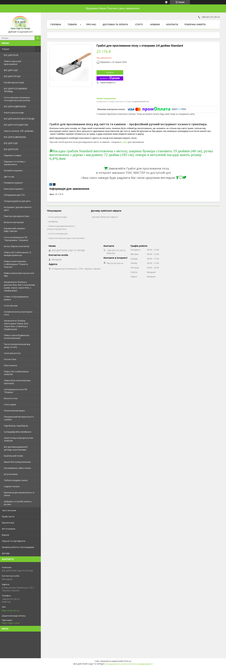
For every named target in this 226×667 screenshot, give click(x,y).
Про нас (91, 24)
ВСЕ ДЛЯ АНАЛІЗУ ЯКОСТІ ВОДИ (19, 118)
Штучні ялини (11, 474)
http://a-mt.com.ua (10, 610)
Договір (6, 553)
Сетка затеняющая (57, 233)
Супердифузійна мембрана (17, 431)
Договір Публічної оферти (105, 216)
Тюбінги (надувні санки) (15, 480)
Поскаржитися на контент (117, 664)
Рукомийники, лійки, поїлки (17, 468)
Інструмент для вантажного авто (18, 208)
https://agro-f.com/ (11, 622)
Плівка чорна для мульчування (12, 62)
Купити (109, 72)
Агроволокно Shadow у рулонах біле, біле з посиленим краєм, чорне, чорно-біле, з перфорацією (19, 286)
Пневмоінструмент (13, 182)
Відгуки (5, 534)
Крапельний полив (13, 455)
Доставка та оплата (115, 24)
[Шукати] (38, 38)
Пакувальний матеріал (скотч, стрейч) (19, 418)
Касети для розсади (14, 112)
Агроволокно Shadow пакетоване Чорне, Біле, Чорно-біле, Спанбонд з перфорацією (16, 325)
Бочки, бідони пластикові (16, 246)
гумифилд (53, 221)
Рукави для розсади (14, 82)
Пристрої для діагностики (16, 216)
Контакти (172, 24)
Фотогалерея (8, 528)
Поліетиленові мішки (14, 410)
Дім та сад (9, 176)
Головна (55, 24)
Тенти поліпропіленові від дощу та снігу (17, 345)
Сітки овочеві (11, 305)
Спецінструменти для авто (17, 201)
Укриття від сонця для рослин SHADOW (18, 439)
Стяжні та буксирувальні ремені (16, 298)
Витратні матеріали (14, 222)
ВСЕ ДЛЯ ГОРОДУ (12, 76)
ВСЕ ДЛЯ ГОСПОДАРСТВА (16, 124)
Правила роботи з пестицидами (18, 547)
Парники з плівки (12, 155)
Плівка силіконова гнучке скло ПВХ (19, 274)
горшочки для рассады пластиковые (66, 238)
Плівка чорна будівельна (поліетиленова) (16, 336)
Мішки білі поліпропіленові (17, 461)
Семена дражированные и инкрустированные (61, 227)
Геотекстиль (10, 359)
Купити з (110, 78)
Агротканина (10, 365)
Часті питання (9, 510)
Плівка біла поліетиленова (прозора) (17, 382)
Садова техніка (11, 486)
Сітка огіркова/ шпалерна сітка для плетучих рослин (17, 99)
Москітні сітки (11, 398)
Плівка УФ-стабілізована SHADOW (16, 373)
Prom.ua (127, 661)
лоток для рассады (57, 216)
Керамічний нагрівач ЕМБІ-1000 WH (14, 230)
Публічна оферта (195, 24)
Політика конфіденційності (141, 664)
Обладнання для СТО (14, 195)
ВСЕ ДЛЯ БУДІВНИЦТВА (15, 106)
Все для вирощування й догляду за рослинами (15, 448)
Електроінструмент (13, 188)
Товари (5, 49)
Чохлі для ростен (12, 353)
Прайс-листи (8, 516)
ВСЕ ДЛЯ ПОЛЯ (11, 55)
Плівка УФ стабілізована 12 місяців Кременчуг (17, 254)
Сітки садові (10, 404)
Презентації (8, 522)
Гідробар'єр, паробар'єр (16, 425)
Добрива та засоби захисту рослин (18, 503)
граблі (124, 142)
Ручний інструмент (13, 170)
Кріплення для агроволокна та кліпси (19, 494)
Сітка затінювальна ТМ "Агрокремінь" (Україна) (16, 239)
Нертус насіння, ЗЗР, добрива (18, 130)
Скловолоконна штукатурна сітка (18, 313)
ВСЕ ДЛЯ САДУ (11, 70)
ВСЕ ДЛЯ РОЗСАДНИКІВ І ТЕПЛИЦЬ (15, 90)
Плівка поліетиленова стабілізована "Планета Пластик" (16, 264)
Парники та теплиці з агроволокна (14, 163)
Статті (139, 24)
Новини (155, 24)
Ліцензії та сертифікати (13, 541)
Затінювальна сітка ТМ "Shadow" (15, 391)
